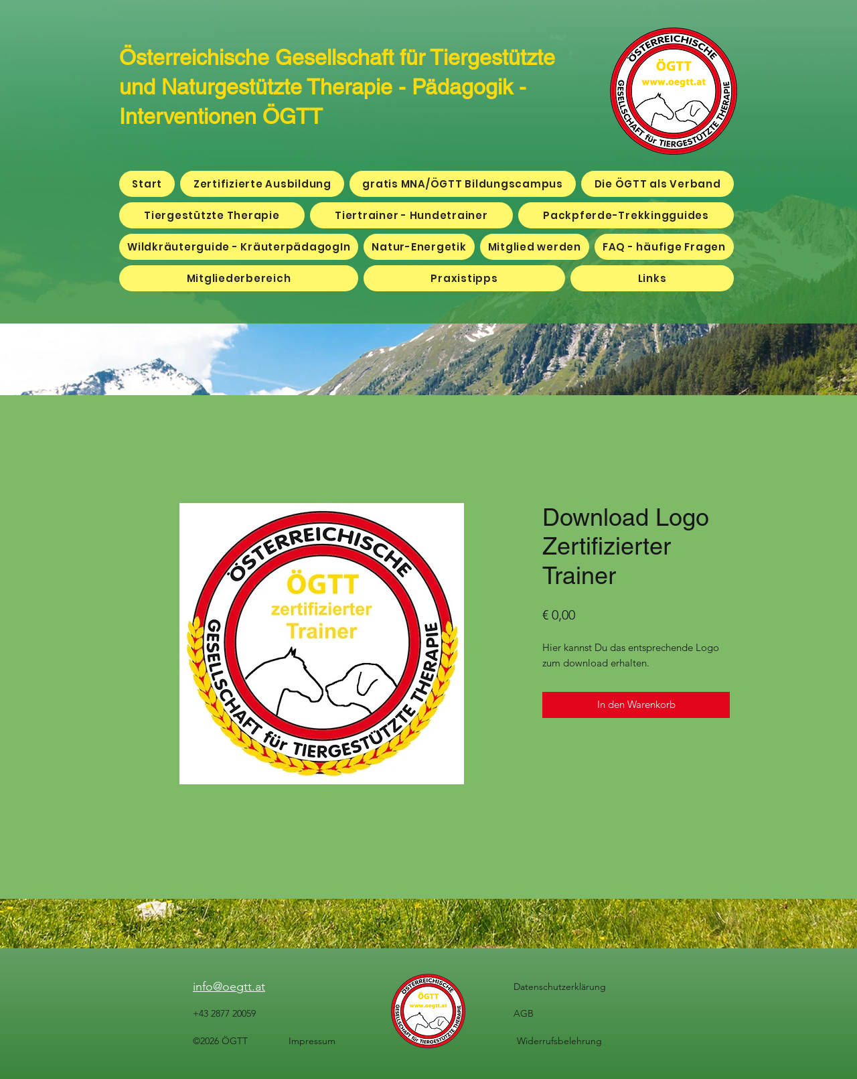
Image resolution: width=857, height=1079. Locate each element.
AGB (524, 1013)
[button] (238, 278)
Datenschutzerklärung (560, 987)
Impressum (312, 1041)
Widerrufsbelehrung (559, 1041)
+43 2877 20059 (224, 1013)
